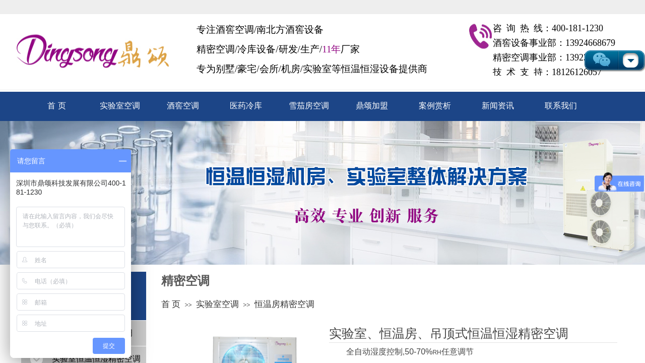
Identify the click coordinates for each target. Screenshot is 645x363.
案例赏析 (435, 105)
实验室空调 (120, 105)
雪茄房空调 (309, 105)
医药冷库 (246, 105)
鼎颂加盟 (372, 105)
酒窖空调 (183, 105)
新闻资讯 (498, 105)
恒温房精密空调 (284, 304)
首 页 (56, 105)
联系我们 (561, 105)
